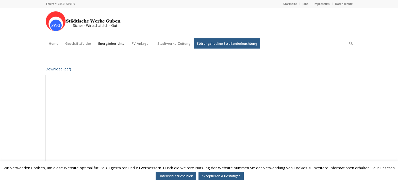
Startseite (290, 4)
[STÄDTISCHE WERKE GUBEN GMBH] (83, 22)
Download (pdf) (58, 69)
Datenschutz (344, 4)
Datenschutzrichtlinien (176, 176)
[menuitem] (290, 4)
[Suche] (349, 43)
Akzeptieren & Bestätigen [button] (221, 176)
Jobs (305, 4)
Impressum (322, 4)
